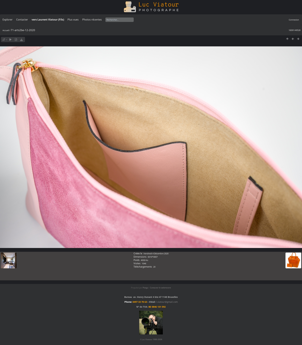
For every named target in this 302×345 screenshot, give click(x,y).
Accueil (6, 30)
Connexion (294, 19)
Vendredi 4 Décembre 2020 (155, 253)
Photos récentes (92, 19)
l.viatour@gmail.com (167, 301)
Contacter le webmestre (160, 287)
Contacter (22, 19)
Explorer (8, 19)
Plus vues (73, 19)
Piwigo (145, 287)
